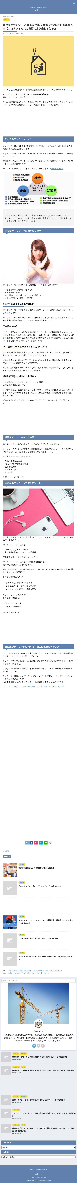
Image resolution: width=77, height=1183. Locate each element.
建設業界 (7, 851)
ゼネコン (38, 10)
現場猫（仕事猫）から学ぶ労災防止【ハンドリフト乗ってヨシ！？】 (30, 973)
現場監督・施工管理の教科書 (38, 1177)
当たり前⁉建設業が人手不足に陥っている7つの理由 (38, 938)
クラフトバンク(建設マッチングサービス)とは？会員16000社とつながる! (34, 686)
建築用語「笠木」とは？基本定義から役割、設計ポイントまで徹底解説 (39, 1057)
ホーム (31, 1169)
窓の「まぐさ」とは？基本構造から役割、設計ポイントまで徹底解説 (38, 1100)
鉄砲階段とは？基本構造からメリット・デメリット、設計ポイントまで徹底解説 (43, 1070)
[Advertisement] (38, 121)
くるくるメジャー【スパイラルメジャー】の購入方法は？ (40, 886)
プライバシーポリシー (41, 1169)
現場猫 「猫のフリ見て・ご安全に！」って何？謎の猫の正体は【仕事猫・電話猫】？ (35, 971)
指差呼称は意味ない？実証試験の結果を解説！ (36, 868)
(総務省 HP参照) (57, 169)
